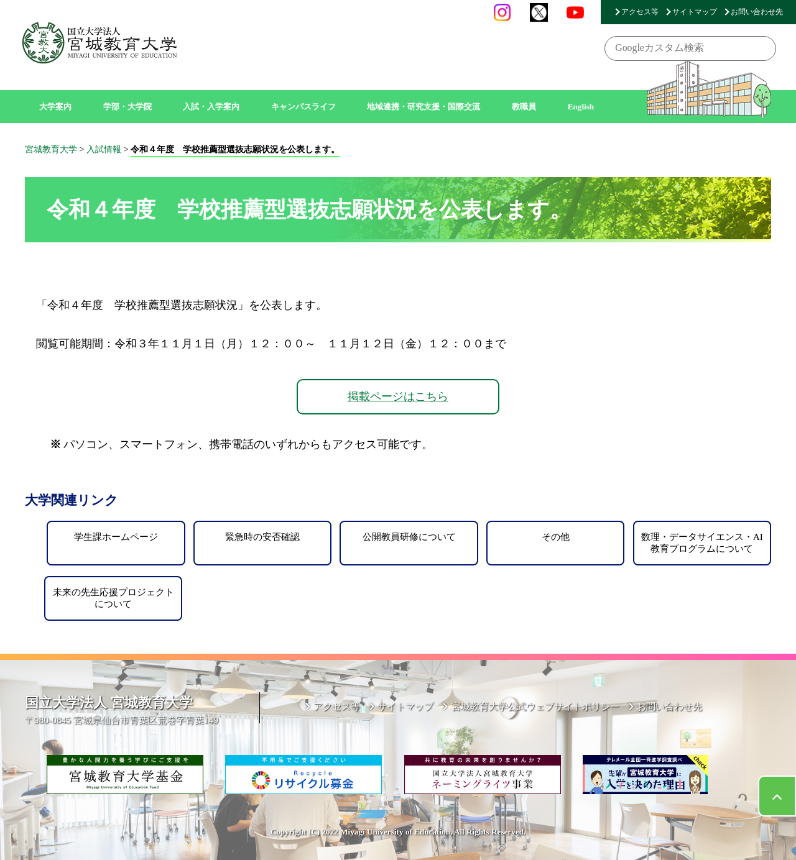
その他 (556, 536)
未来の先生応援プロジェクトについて (113, 597)
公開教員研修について (409, 536)
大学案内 (55, 106)
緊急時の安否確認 (262, 536)
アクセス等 (640, 11)
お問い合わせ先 (757, 11)
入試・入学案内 (211, 106)
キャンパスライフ (303, 106)
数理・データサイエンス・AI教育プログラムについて (702, 542)
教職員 (524, 106)
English (581, 106)
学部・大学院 (127, 106)
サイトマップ (694, 11)
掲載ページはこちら (398, 396)
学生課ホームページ (116, 536)
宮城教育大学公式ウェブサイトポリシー (535, 706)
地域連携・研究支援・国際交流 (423, 106)
